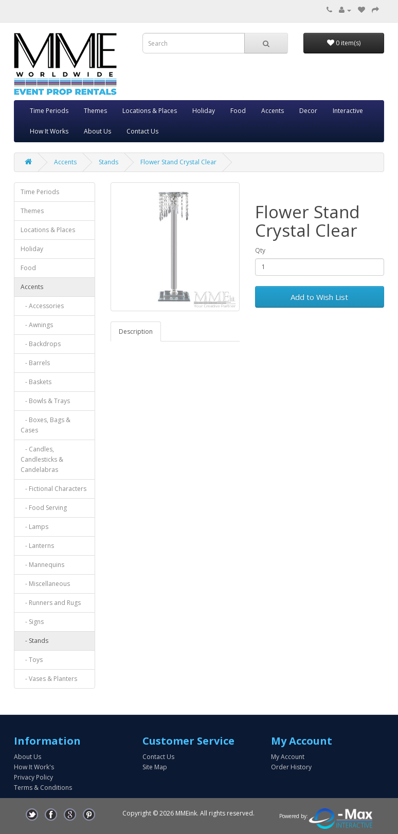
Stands (108, 162)
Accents (272, 110)
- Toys (32, 659)
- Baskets (36, 381)
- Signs (32, 621)
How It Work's (34, 767)
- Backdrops (41, 343)
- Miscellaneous (45, 583)
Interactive (348, 110)
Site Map (154, 767)
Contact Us (142, 131)
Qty (260, 250)
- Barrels (35, 362)
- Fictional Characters (53, 488)
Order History (291, 767)
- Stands (34, 640)
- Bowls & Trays (45, 400)
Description (136, 331)
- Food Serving (44, 507)
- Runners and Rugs (51, 602)
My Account (287, 756)
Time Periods (49, 110)
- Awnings (37, 324)
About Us (97, 131)
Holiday (203, 110)
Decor (308, 110)
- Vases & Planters (49, 678)
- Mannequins (42, 564)
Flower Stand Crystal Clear (178, 162)
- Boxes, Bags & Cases (45, 424)
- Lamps (34, 526)
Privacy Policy (33, 777)
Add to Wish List (319, 297)
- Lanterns (37, 545)
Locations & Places (149, 110)
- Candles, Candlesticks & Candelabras (42, 459)
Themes (95, 110)
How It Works (49, 131)
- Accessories (42, 305)
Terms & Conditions (43, 787)
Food (238, 110)
